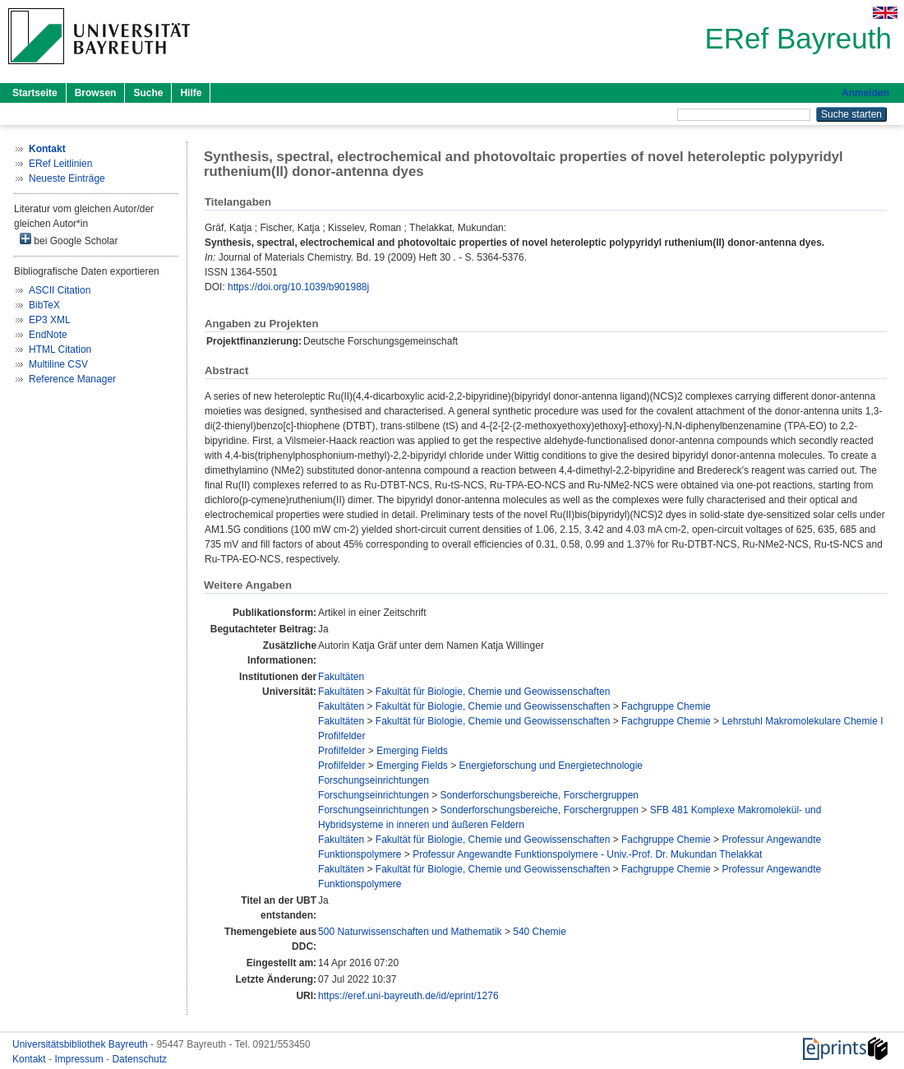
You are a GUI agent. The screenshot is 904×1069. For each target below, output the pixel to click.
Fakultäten (341, 677)
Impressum (80, 1059)
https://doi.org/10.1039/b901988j (298, 287)
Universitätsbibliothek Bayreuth (81, 1044)
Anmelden (865, 93)
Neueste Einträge (67, 178)
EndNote (48, 334)
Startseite (35, 93)
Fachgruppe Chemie (666, 706)
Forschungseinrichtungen (373, 780)
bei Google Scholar (69, 240)
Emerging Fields (412, 751)
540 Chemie (539, 931)
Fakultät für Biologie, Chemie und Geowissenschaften (493, 691)
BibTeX (44, 305)
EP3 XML (50, 320)
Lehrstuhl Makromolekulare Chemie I (802, 721)
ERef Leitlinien (60, 163)
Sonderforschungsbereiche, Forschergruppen (539, 795)
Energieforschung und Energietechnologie (551, 765)
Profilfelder (341, 736)
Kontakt (30, 1059)
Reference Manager (72, 379)
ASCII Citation (59, 290)
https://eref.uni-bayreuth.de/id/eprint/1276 (408, 996)
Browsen (96, 93)
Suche (148, 93)
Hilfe (190, 93)
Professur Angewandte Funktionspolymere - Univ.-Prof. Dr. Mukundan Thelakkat (587, 854)
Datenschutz (139, 1059)
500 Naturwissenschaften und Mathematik (409, 931)
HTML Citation (60, 349)
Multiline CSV (58, 364)
